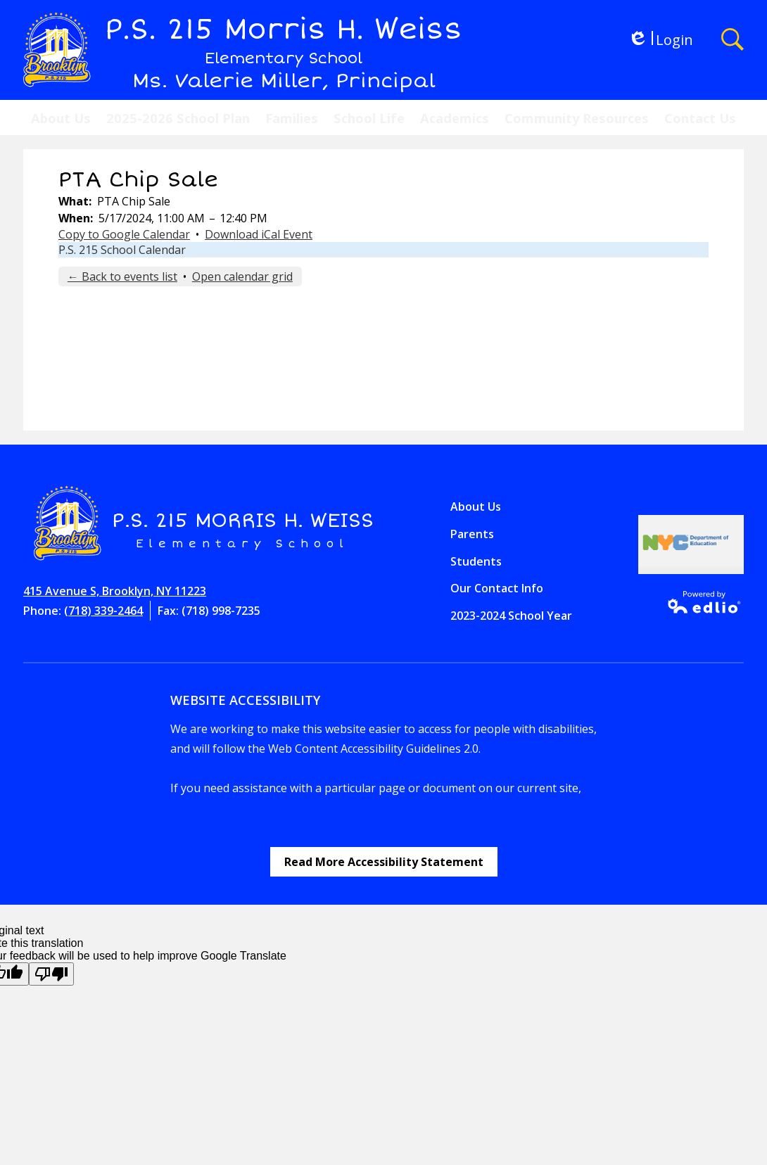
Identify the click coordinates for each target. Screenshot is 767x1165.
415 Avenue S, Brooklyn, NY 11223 (114, 591)
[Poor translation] (51, 974)
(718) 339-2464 (103, 610)
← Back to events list (122, 276)
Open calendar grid (242, 276)
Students (476, 561)
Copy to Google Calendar (124, 234)
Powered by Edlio (700, 602)
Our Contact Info (496, 588)
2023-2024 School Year (511, 615)
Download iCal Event (258, 234)
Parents (472, 534)
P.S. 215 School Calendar (122, 249)
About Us (475, 506)
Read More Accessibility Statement (383, 862)
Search (732, 39)
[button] (61, 117)
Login (660, 40)
